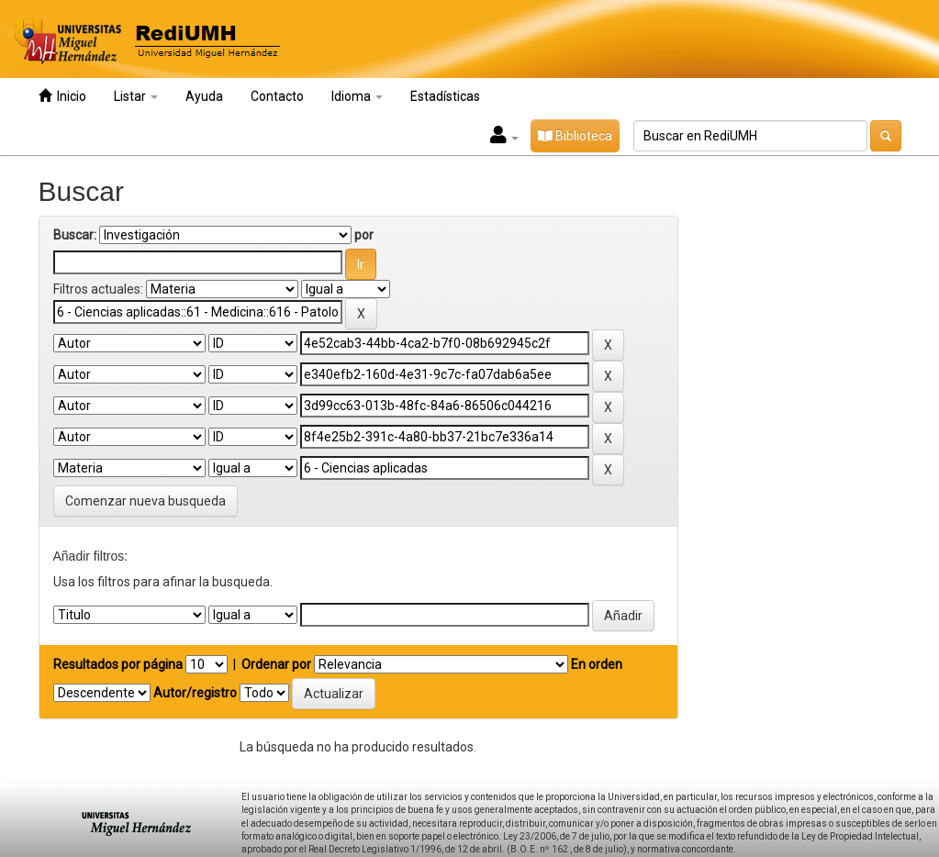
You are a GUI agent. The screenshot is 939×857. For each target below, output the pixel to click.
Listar (136, 96)
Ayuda (204, 96)
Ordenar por (276, 664)
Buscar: (74, 235)
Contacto (277, 96)
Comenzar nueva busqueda (145, 501)
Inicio (62, 96)
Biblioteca (575, 135)
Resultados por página (118, 664)
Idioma (357, 96)
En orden (596, 664)
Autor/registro (195, 692)
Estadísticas (445, 96)
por (364, 235)
